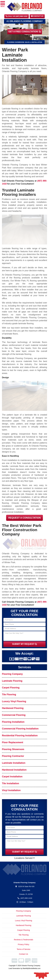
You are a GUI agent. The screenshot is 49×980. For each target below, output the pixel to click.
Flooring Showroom (13, 749)
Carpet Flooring (10, 687)
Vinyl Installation (11, 790)
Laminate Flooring (12, 681)
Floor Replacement (12, 742)
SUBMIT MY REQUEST (24, 644)
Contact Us (37, 16)
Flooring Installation (13, 722)
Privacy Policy (23, 944)
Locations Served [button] (24, 858)
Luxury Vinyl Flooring (14, 701)
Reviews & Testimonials (23, 940)
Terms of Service (23, 949)
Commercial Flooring (13, 715)
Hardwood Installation (14, 769)
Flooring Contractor (13, 756)
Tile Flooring (9, 694)
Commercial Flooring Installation (20, 728)
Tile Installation (10, 783)
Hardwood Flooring (13, 708)
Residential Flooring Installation (20, 735)
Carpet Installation (12, 776)
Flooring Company (12, 674)
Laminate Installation (13, 763)
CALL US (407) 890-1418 (16, 16)
